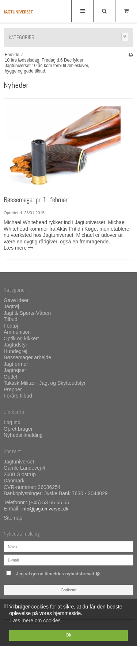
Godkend (68, 590)
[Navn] (68, 546)
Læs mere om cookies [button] (35, 620)
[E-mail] (68, 560)
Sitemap (13, 518)
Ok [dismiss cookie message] (68, 635)
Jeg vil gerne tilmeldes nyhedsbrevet (64, 572)
